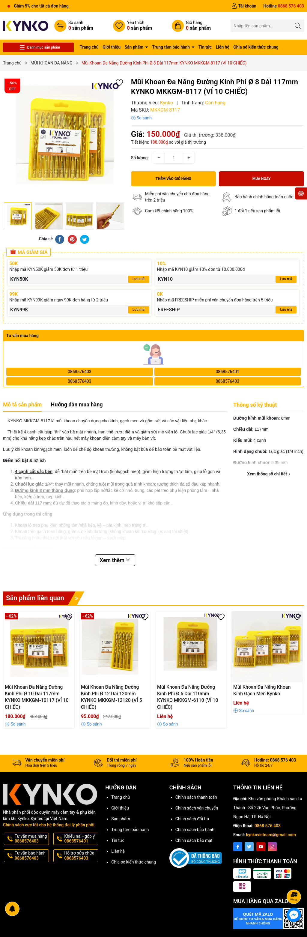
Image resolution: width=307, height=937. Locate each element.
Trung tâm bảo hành (171, 47)
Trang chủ (89, 47)
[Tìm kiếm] (297, 25)
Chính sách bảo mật (194, 840)
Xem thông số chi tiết (268, 473)
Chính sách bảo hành (194, 829)
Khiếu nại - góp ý (80, 839)
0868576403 (79, 371)
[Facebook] (237, 846)
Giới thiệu (112, 47)
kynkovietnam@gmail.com (271, 834)
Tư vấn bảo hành (31, 856)
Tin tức (205, 47)
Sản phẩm (135, 47)
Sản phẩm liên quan (45, 598)
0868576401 (227, 371)
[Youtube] (260, 846)
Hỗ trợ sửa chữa (80, 856)
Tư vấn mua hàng (31, 839)
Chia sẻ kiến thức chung (256, 47)
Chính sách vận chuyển (196, 808)
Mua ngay (261, 179)
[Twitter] (249, 846)
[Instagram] (272, 846)
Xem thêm (115, 560)
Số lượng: (140, 157)
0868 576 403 (268, 825)
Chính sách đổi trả (192, 818)
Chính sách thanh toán (196, 797)
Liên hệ (222, 47)
